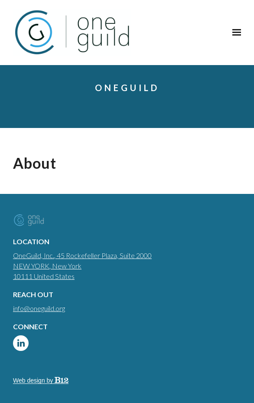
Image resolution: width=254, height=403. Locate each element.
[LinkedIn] (21, 343)
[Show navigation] (234, 32)
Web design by (40, 380)
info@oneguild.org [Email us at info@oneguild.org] (39, 308)
